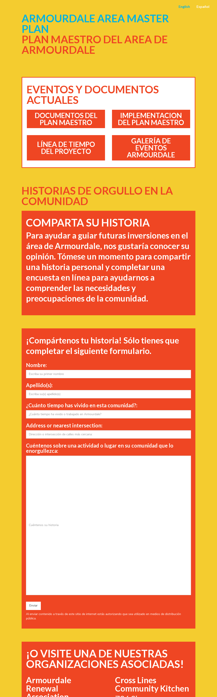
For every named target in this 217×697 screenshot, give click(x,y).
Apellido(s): (39, 385)
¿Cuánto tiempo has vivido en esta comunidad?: (81, 405)
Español (202, 6)
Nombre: (36, 365)
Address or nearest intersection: (64, 425)
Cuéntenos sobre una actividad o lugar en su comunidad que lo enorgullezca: (99, 448)
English (184, 6)
